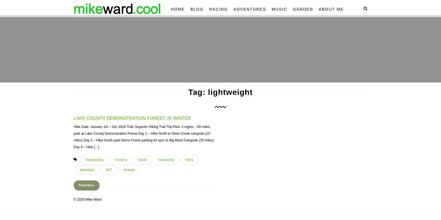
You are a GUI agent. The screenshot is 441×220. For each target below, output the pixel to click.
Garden (303, 9)
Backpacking (94, 159)
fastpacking (166, 159)
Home (178, 9)
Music (279, 9)
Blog (197, 9)
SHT (109, 169)
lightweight (87, 169)
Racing (218, 9)
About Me (331, 9)
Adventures (249, 9)
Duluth (142, 159)
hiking (189, 159)
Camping (120, 159)
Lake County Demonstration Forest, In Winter (132, 118)
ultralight (129, 169)
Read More (86, 185)
